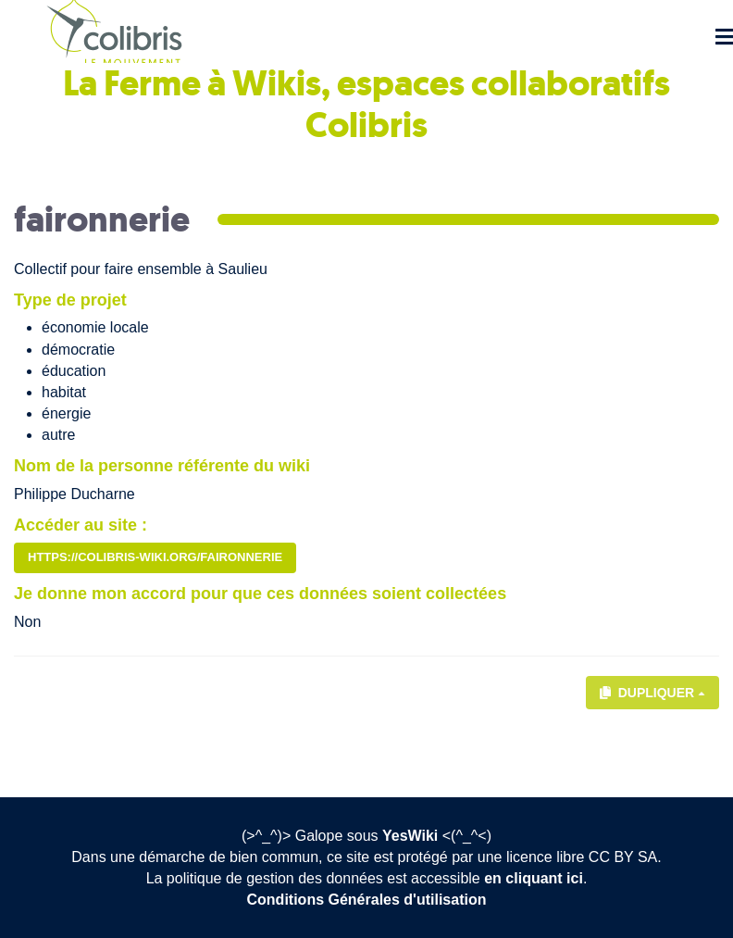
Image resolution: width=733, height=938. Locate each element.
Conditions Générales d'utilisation (367, 899)
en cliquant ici (533, 878)
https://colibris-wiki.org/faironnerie (155, 557)
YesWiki (410, 836)
